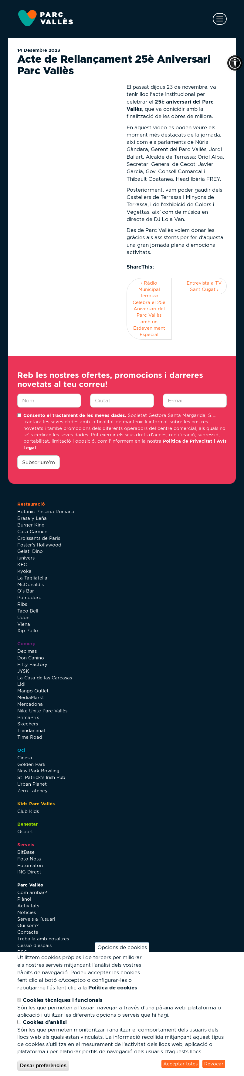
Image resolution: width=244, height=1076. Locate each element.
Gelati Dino (30, 551)
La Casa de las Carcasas (44, 677)
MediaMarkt (30, 697)
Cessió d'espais (34, 945)
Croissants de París (38, 538)
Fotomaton (30, 865)
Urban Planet (32, 784)
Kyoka (24, 571)
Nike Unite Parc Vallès (42, 710)
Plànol (24, 899)
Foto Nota (29, 858)
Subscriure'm (38, 462)
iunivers (26, 557)
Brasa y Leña (32, 518)
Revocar (213, 1063)
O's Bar (25, 590)
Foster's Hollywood (39, 544)
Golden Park (31, 764)
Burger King (31, 524)
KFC (22, 564)
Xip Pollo (27, 630)
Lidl (21, 684)
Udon (23, 617)
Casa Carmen (32, 531)
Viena (23, 624)
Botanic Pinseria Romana (45, 511)
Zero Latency (32, 790)
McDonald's (30, 584)
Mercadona (30, 704)
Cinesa (24, 757)
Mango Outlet (33, 690)
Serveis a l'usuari (36, 919)
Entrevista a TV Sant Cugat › (204, 286)
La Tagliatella (32, 577)
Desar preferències (43, 1065)
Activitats (28, 905)
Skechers (27, 723)
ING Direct (29, 871)
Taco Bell (27, 610)
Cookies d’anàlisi (45, 1022)
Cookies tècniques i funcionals (63, 1000)
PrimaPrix (28, 717)
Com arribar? (32, 892)
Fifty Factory (32, 664)
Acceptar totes (180, 1063)
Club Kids (28, 811)
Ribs (22, 604)
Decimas (27, 651)
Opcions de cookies (122, 947)
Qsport (25, 831)
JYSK (23, 671)
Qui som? (28, 925)
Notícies (26, 912)
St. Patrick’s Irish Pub (41, 777)
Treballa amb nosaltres (43, 938)
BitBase (26, 852)
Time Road (29, 737)
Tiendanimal (31, 730)
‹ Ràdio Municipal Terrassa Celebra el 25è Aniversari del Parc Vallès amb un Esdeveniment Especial (149, 308)
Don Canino (30, 657)
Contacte (27, 932)
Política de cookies (112, 987)
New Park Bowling (38, 770)
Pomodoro (29, 597)
